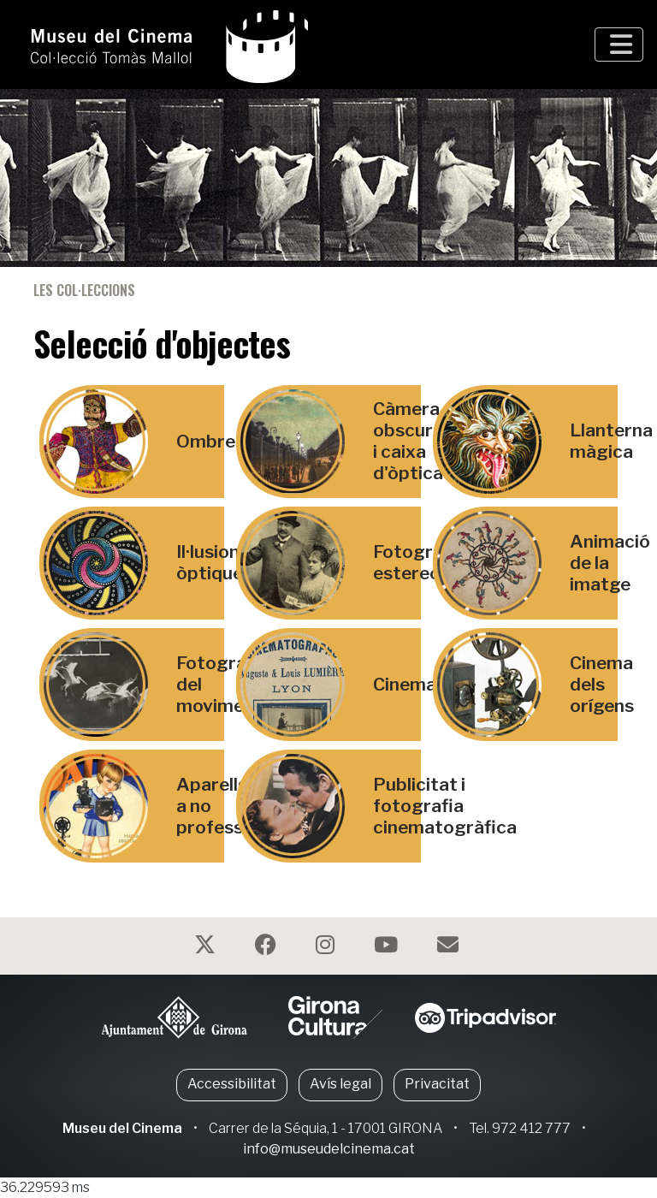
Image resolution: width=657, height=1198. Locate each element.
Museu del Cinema (122, 1128)
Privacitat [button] (437, 1084)
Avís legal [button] (340, 1084)
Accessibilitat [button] (231, 1084)
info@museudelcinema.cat (329, 1149)
